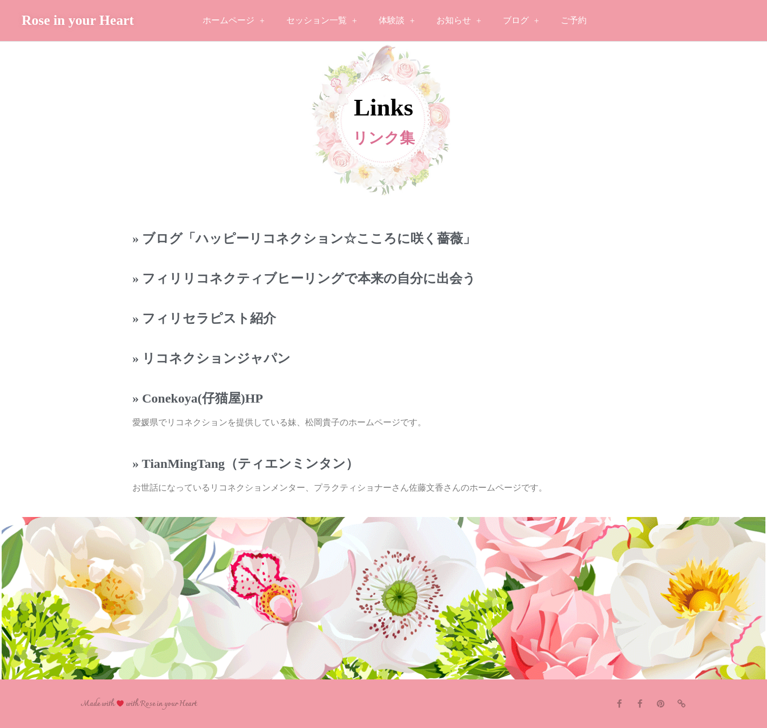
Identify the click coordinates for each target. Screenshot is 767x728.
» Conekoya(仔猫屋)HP (197, 398)
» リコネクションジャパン (211, 358)
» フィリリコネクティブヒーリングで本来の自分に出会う (304, 278)
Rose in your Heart (78, 20)
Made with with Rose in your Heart (139, 704)
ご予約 (574, 20)
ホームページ (234, 21)
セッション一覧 (321, 21)
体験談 (397, 21)
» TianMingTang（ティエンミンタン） (245, 464)
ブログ (521, 21)
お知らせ (458, 21)
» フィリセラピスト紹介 (204, 318)
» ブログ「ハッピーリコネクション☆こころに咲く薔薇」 (304, 239)
